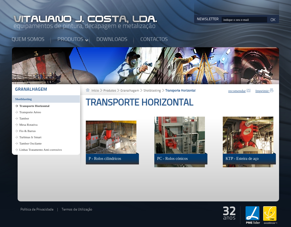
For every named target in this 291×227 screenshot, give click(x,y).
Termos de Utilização (77, 209)
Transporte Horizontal (34, 106)
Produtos (109, 90)
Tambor (24, 118)
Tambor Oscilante (30, 143)
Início (95, 90)
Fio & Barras (27, 131)
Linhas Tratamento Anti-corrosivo (40, 149)
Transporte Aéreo (30, 112)
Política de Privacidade (36, 209)
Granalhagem (31, 89)
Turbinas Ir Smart (30, 137)
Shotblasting (23, 99)
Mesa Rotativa (28, 124)
